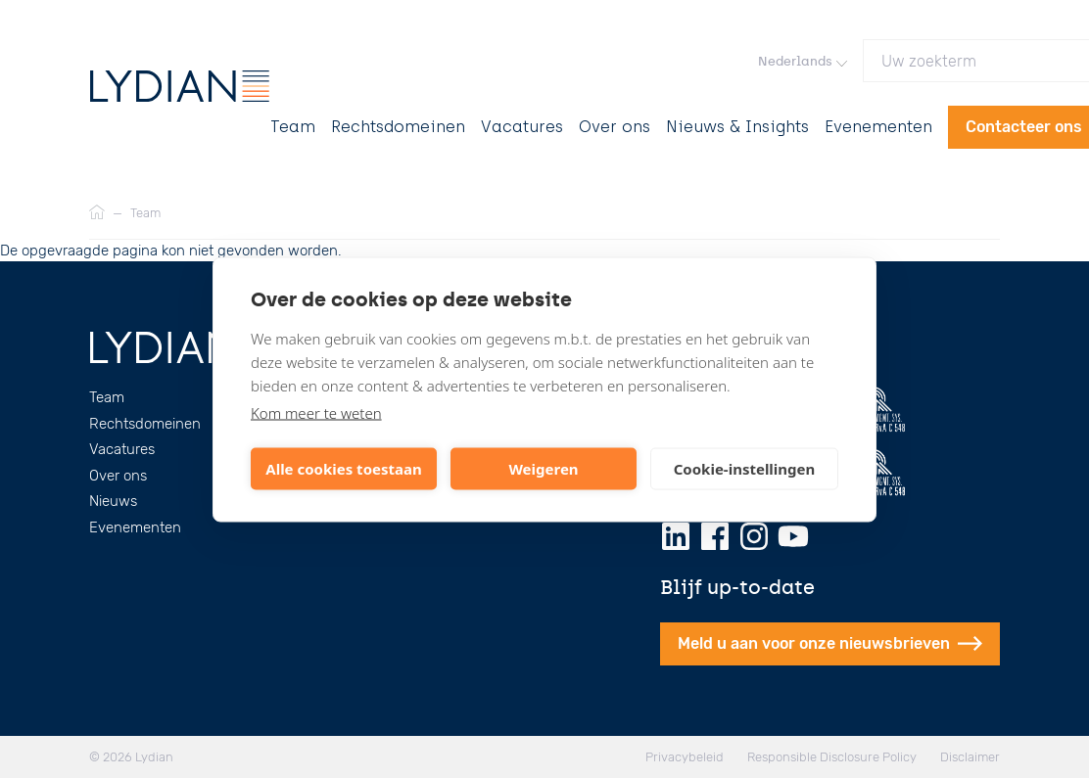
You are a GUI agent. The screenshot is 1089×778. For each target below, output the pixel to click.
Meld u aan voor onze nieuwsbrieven (830, 643)
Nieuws (113, 501)
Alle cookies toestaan (343, 469)
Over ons (614, 126)
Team (292, 126)
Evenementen (878, 126)
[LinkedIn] (675, 536)
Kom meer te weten (316, 412)
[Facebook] (715, 536)
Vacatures (522, 126)
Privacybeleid (684, 757)
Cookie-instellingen (745, 469)
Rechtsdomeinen (398, 126)
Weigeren (543, 469)
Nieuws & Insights (737, 126)
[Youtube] (793, 536)
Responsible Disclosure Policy (832, 757)
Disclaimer (970, 757)
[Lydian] (179, 86)
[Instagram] (754, 536)
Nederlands (802, 61)
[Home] (97, 213)
